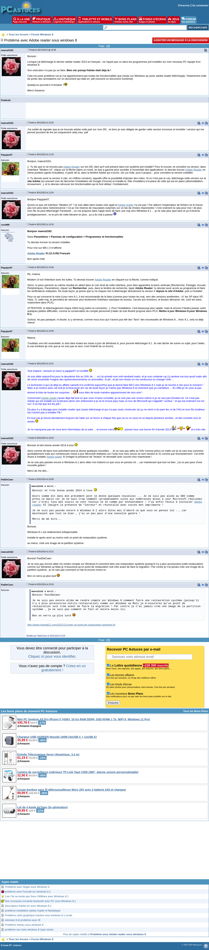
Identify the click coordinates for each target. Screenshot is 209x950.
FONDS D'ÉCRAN (152, 20)
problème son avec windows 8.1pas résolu (29, 929)
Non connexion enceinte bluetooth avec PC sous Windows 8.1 (40, 901)
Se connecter (200, 5)
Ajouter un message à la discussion (180, 40)
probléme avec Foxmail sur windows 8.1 (28, 891)
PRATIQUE (41, 20)
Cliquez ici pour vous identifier (51, 656)
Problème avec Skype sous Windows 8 (27, 886)
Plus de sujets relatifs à (104, 934)
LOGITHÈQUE (64, 20)
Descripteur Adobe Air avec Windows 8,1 (28, 905)
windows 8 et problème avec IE (23, 920)
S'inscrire (184, 5)
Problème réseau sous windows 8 (24, 924)
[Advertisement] (104, 851)
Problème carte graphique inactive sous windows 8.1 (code (38, 915)
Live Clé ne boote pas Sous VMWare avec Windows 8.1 (37, 896)
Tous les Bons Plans (195, 711)
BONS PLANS (125, 20)
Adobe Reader (71, 166)
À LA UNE (21, 20)
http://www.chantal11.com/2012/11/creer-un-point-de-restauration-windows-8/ (71, 624)
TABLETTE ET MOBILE (95, 20)
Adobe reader (126, 204)
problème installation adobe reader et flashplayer (33, 910)
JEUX (173, 20)
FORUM (189, 20)
